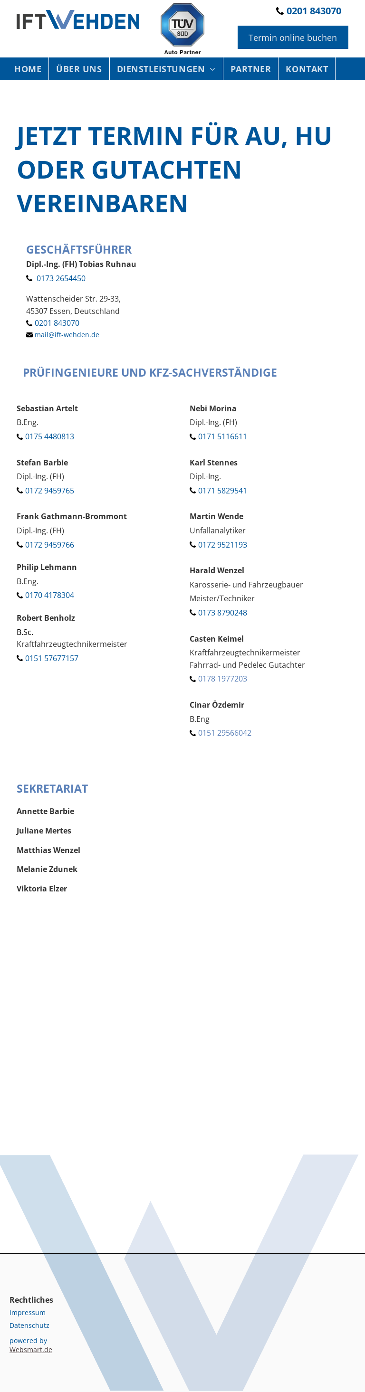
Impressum (28, 1312)
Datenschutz (29, 1325)
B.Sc (24, 632)
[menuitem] (28, 68)
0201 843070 (314, 10)
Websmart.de (31, 1349)
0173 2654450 (61, 278)
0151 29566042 (224, 733)
